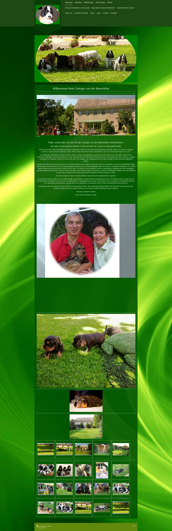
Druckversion (41, 526)
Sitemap (49, 526)
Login (133, 526)
